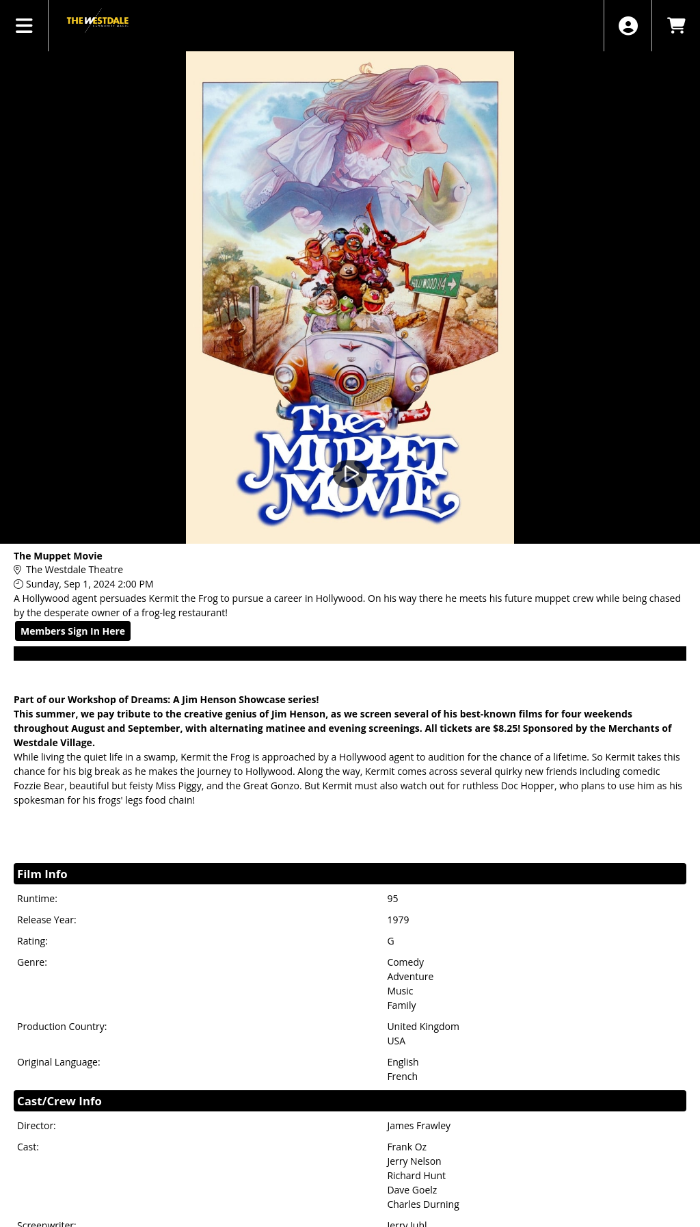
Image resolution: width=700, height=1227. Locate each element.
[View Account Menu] (628, 25)
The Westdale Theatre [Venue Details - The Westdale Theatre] (74, 569)
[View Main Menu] (24, 25)
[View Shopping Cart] (675, 25)
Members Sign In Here (73, 630)
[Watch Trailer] (350, 474)
